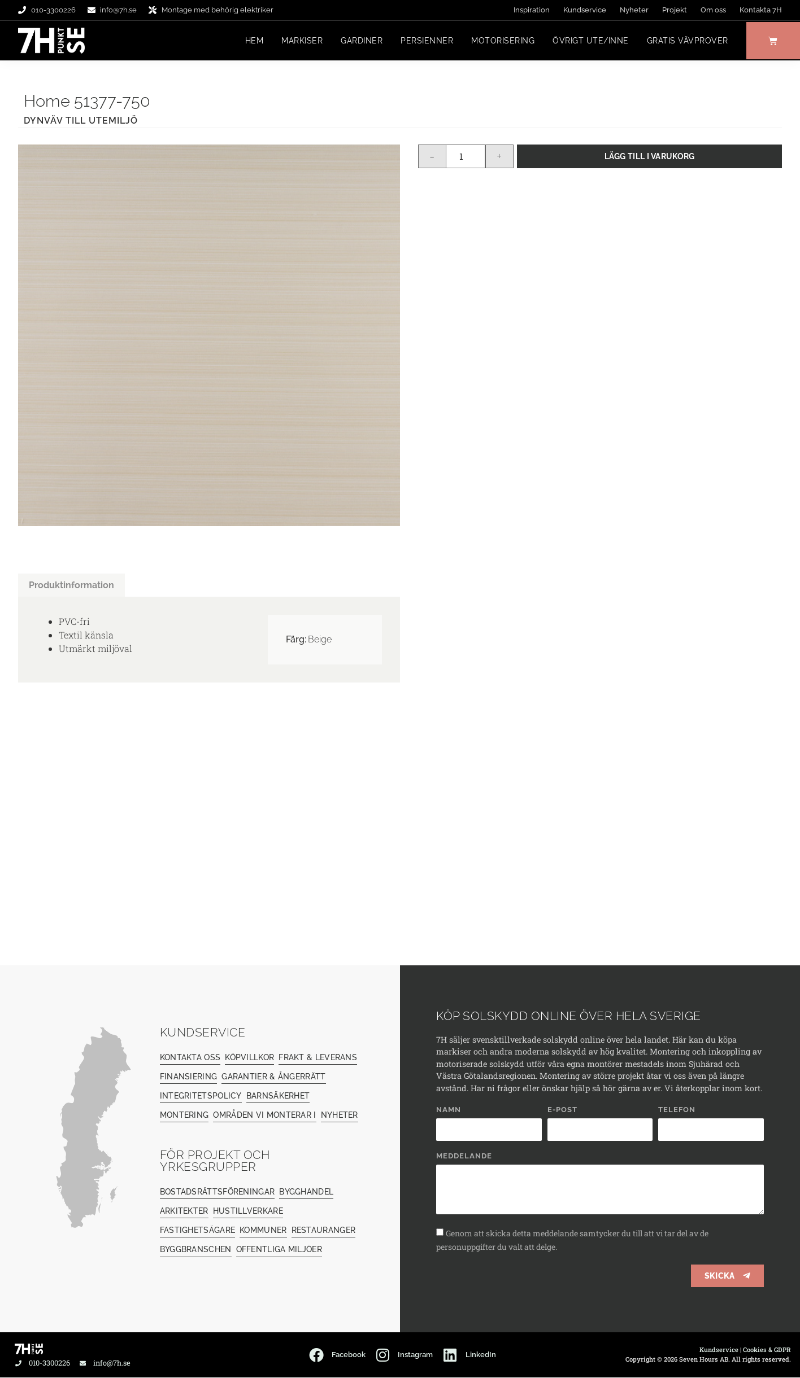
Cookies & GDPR (767, 1350)
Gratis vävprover (684, 41)
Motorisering (500, 41)
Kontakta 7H (761, 10)
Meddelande (464, 1157)
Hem (251, 41)
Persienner (424, 41)
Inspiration (532, 10)
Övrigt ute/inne (588, 41)
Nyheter (634, 10)
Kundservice (584, 10)
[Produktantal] (465, 157)
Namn (448, 1110)
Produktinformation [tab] (71, 585)
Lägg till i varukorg (650, 156)
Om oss (713, 10)
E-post (562, 1110)
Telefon (676, 1110)
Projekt (674, 10)
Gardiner (359, 41)
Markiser (299, 41)
